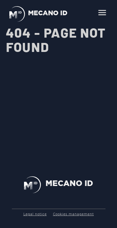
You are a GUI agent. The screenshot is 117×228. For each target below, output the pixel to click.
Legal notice (35, 214)
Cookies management (73, 214)
